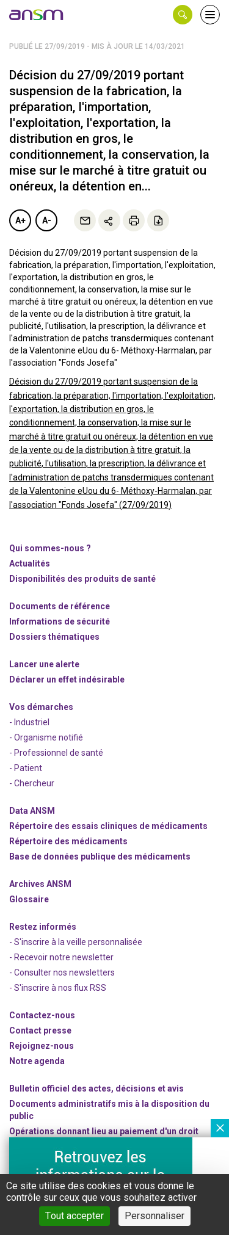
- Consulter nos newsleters (62, 972)
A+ (20, 220)
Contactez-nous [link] (42, 1015)
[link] (36, 14)
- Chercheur (31, 783)
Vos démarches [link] (41, 707)
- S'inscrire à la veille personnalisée (75, 942)
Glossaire (29, 899)
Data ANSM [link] (32, 811)
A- (46, 220)
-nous (41, 1046)
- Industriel (29, 722)
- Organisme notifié (46, 737)
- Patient (25, 768)
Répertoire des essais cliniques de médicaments (108, 826)
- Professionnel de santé (56, 753)
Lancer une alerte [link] (44, 664)
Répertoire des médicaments (68, 841)
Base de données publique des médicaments (100, 856)
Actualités (29, 563)
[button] (182, 14)
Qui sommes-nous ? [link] (50, 548)
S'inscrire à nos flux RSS (60, 988)
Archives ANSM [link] (40, 884)
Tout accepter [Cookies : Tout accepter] (74, 1216)
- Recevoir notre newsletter (61, 957)
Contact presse (40, 1030)
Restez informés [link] (42, 927)
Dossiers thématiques (54, 637)
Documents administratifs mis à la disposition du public (109, 1110)
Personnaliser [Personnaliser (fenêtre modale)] (154, 1216)
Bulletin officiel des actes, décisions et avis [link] (96, 1088)
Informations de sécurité (59, 621)
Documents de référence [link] (59, 606)
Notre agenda (37, 1061)
